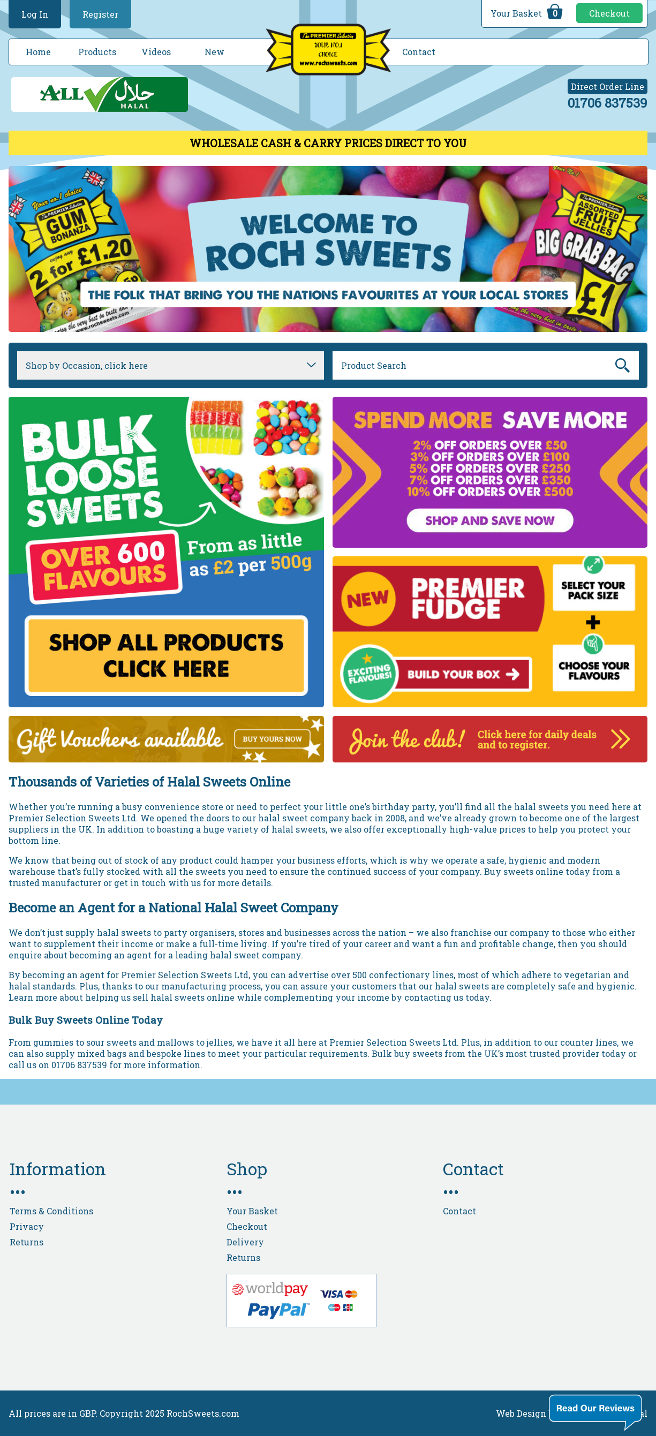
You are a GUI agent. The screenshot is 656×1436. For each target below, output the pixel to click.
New (214, 51)
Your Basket (528, 11)
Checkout (609, 13)
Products (97, 51)
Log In (34, 14)
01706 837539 (607, 102)
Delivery (245, 1242)
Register (100, 14)
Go (623, 365)
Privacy (27, 1226)
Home (38, 51)
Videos (156, 51)
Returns (26, 1242)
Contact (418, 51)
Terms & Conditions (51, 1210)
